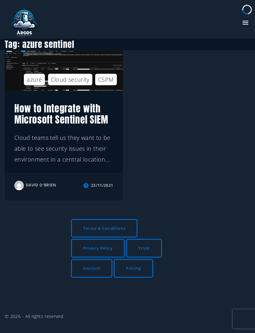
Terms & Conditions (104, 228)
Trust (144, 248)
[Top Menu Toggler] (245, 23)
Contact (92, 268)
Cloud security (70, 79)
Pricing (133, 268)
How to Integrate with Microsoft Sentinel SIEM (61, 114)
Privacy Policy (98, 248)
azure (34, 79)
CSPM (106, 79)
